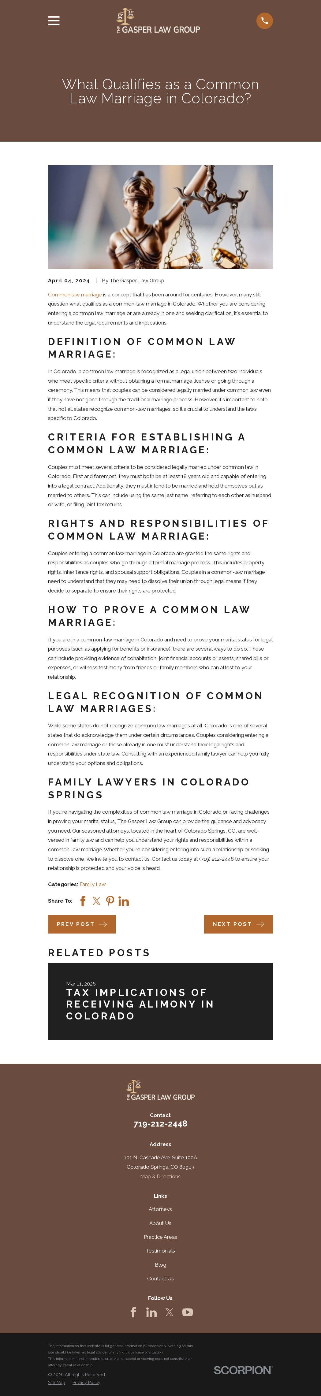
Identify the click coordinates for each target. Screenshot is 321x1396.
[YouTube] (187, 1312)
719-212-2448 (160, 1123)
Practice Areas (160, 1237)
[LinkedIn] (151, 1312)
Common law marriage (75, 294)
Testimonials (160, 1251)
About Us (160, 1223)
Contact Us (160, 1278)
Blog (160, 1265)
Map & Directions (160, 1176)
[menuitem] (56, 1383)
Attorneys (160, 1209)
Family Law (93, 884)
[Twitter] (169, 1312)
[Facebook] (133, 1312)
